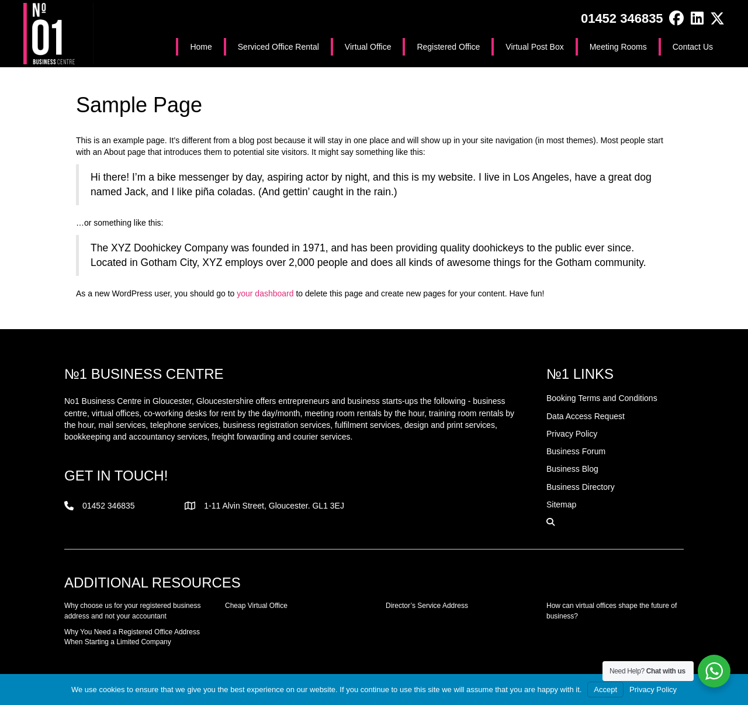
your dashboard (265, 293)
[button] (676, 18)
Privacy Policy (653, 689)
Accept (605, 689)
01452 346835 (622, 18)
